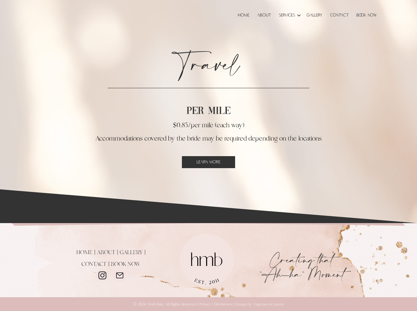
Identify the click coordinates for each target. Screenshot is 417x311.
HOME (84, 253)
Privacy (205, 304)
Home (243, 15)
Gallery (315, 15)
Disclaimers (223, 304)
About (264, 15)
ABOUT (106, 253)
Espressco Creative (269, 304)
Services (287, 15)
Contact (339, 15)
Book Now (367, 15)
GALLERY (131, 253)
